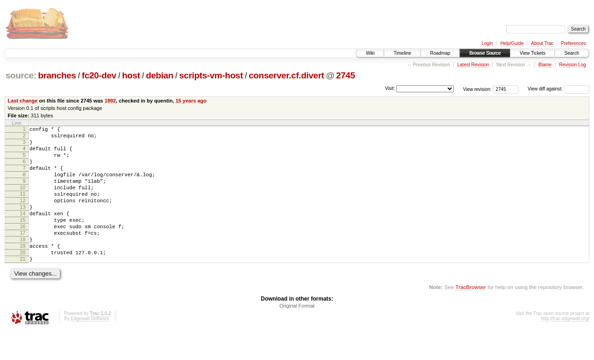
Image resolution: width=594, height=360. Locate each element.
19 (23, 271)
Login (487, 43)
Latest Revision (473, 64)
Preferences (573, 43)
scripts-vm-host (211, 75)
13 (23, 223)
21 (23, 286)
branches (57, 75)
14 (23, 231)
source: (21, 75)
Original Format (297, 335)
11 (23, 208)
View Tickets (532, 53)
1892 (110, 100)
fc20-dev (99, 75)
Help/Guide (511, 43)
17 (23, 255)
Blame (544, 64)
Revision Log (572, 64)
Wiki (370, 53)
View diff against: (558, 88)
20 (23, 279)
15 (23, 239)
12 (23, 216)
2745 (345, 75)
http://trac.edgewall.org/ (565, 347)
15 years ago (191, 100)
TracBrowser (470, 316)
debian (159, 75)
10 (23, 200)
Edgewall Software (90, 347)
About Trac (542, 43)
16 (23, 247)
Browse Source (485, 53)
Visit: (390, 88)
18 (23, 263)
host (131, 75)
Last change (23, 100)
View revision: (477, 88)
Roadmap (440, 53)
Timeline (402, 53)
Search (571, 53)
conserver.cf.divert (286, 75)
